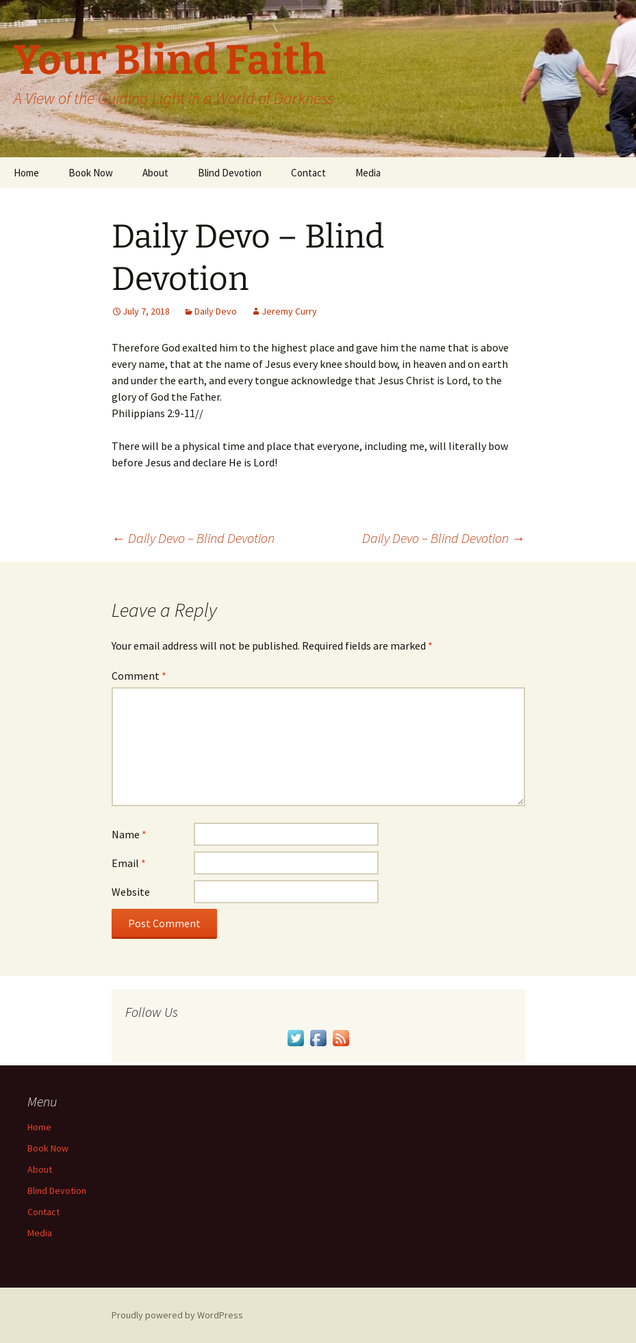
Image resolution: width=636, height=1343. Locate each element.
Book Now (90, 172)
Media (368, 172)
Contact (308, 172)
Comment (139, 675)
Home (26, 172)
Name (129, 834)
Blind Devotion (230, 172)
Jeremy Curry (289, 311)
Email (129, 863)
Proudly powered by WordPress (177, 1315)
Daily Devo (215, 311)
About (155, 172)
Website (131, 892)
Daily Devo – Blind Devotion (193, 537)
